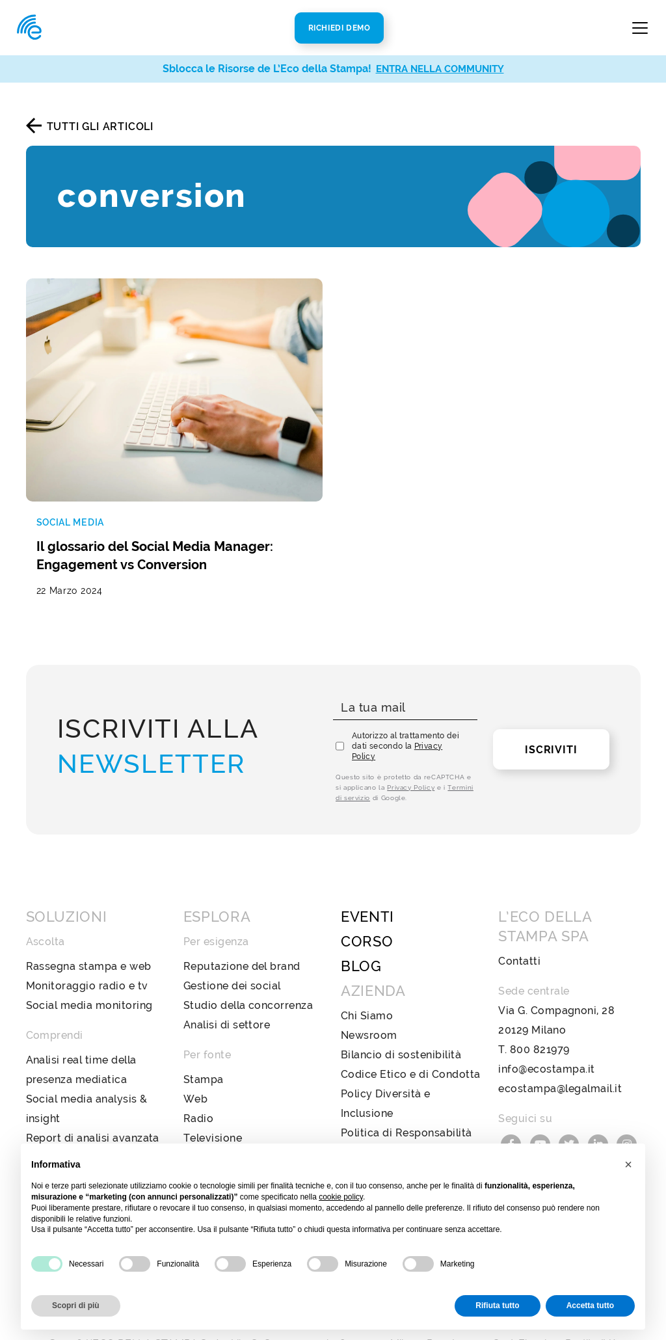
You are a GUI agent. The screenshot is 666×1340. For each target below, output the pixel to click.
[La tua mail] (405, 654)
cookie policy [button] (341, 1196)
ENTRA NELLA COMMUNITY (440, 68)
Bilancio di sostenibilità (401, 1001)
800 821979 (540, 995)
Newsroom (369, 981)
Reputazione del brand (241, 912)
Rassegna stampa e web (89, 912)
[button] (628, 1164)
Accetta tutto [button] (590, 1305)
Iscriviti (551, 696)
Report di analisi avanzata (92, 1084)
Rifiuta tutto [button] (497, 1305)
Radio (198, 1064)
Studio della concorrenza (248, 951)
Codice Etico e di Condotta (410, 1020)
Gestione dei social (232, 932)
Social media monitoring (89, 951)
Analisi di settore (227, 971)
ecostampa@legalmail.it (560, 1034)
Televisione (212, 1084)
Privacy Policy (410, 733)
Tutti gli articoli (100, 126)
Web (195, 1045)
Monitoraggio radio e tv (87, 932)
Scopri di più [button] (76, 1305)
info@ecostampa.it (546, 1015)
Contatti (519, 907)
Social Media (216, 1103)
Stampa (203, 1025)
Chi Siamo (367, 962)
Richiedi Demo (339, 28)
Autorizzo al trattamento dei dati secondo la (405, 692)
